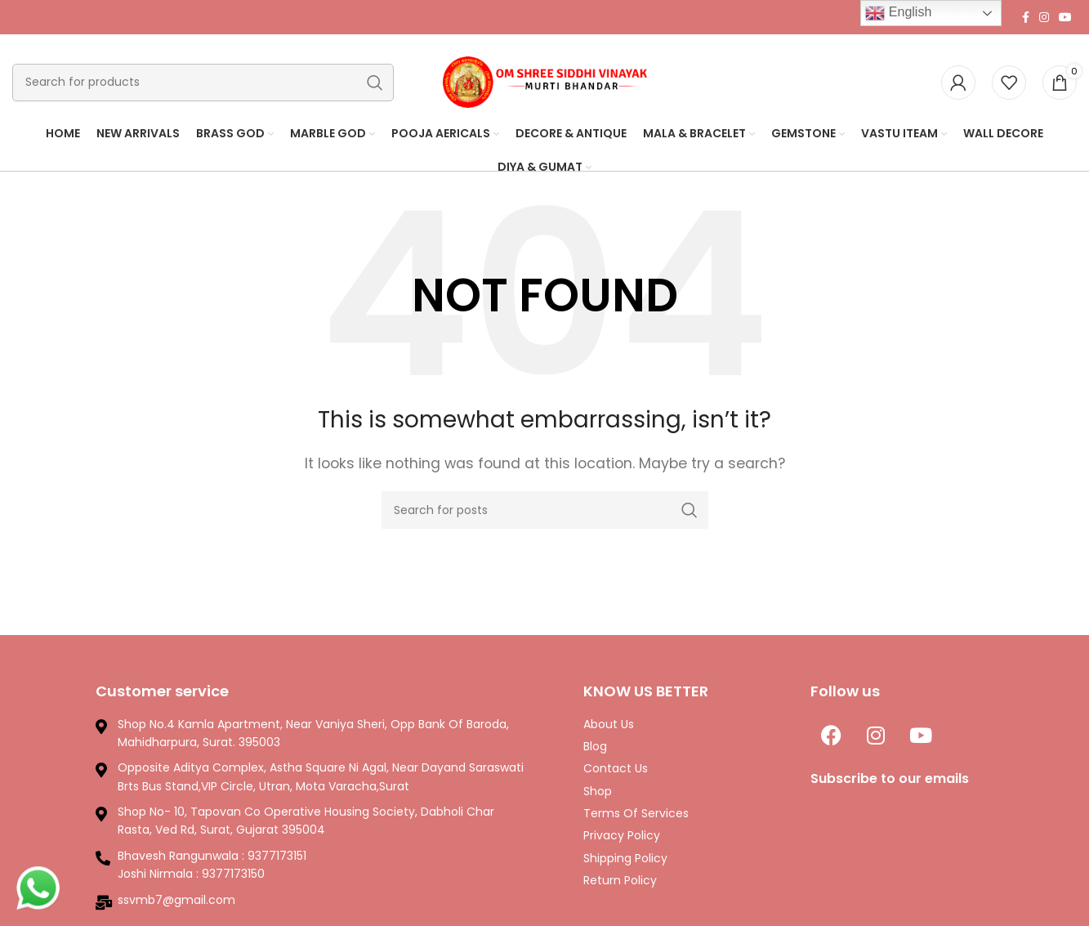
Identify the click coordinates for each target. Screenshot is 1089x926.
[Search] (203, 82)
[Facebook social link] (1025, 17)
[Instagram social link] (1044, 17)
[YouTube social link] (1065, 17)
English (898, 13)
